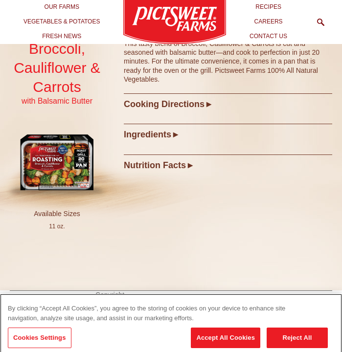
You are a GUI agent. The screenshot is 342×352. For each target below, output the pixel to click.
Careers (268, 21)
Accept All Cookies (225, 340)
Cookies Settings (39, 340)
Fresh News (61, 36)
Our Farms (62, 6)
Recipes (268, 6)
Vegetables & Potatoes (61, 21)
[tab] (228, 104)
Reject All (297, 340)
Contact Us (268, 36)
